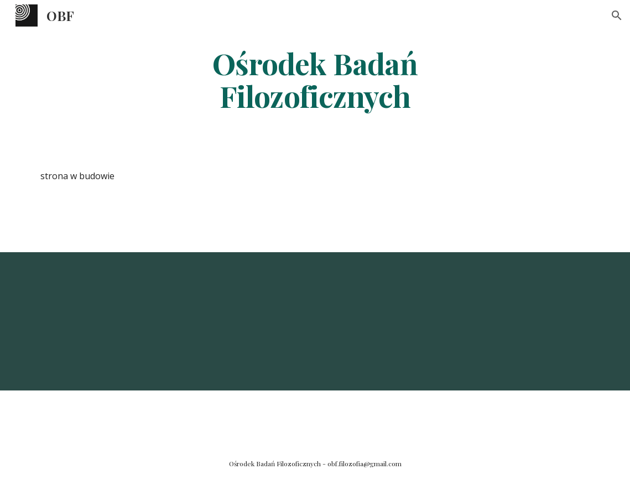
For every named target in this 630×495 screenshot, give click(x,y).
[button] (616, 15)
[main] (315, 79)
